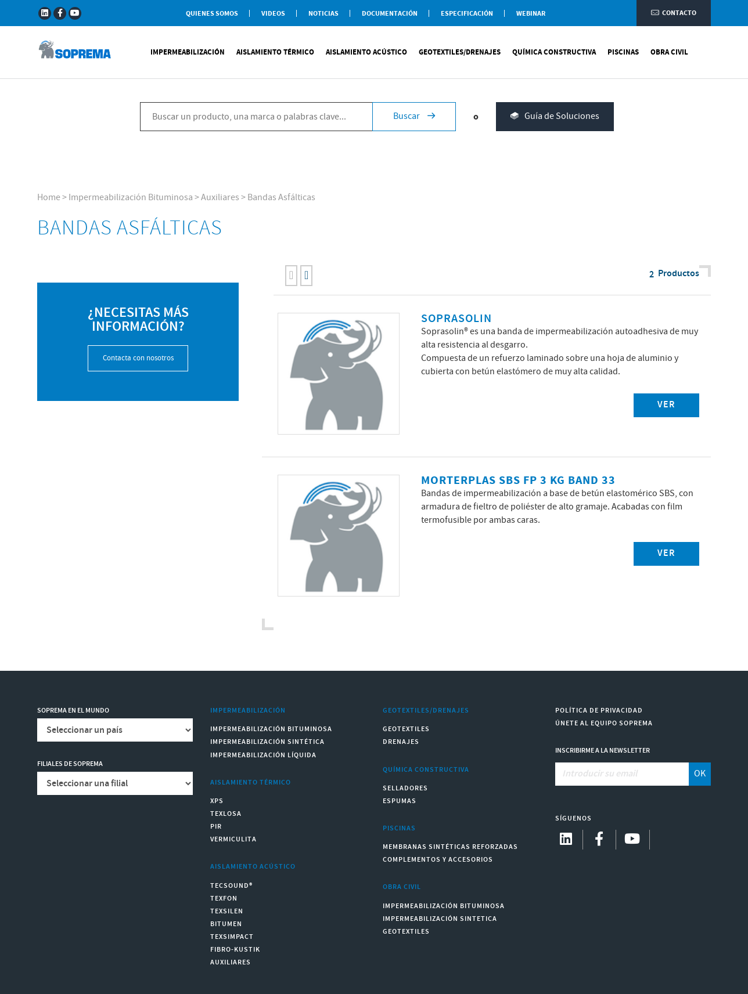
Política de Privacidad (599, 710)
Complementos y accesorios (438, 860)
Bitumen (226, 924)
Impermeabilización (187, 52)
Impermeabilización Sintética (267, 742)
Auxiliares (220, 197)
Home (48, 197)
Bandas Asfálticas (281, 197)
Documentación (390, 14)
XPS (217, 801)
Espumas (399, 801)
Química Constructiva (554, 52)
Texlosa (226, 814)
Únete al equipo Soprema (604, 723)
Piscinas (623, 52)
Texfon (224, 898)
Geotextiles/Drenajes (460, 52)
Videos (273, 14)
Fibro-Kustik (235, 950)
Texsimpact (232, 937)
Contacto (673, 13)
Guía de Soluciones (554, 117)
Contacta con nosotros (138, 358)
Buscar (414, 116)
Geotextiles (406, 729)
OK (700, 774)
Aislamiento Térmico (275, 52)
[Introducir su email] (622, 774)
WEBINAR (530, 14)
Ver (666, 405)
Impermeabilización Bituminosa (131, 197)
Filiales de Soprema (70, 764)
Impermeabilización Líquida (263, 755)
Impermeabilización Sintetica (440, 919)
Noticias (323, 14)
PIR (216, 827)
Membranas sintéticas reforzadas (450, 847)
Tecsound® (231, 886)
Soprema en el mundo (73, 710)
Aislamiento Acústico (366, 52)
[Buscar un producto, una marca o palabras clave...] (256, 116)
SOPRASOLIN (456, 319)
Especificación (467, 14)
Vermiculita (233, 839)
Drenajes (401, 742)
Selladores (405, 788)
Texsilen (226, 911)
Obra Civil (669, 52)
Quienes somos (212, 14)
